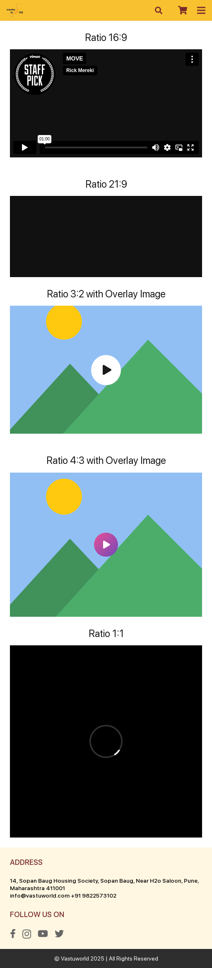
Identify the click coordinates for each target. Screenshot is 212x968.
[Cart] (182, 10)
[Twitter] (59, 933)
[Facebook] (13, 933)
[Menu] (201, 10)
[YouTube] (43, 933)
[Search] (159, 10)
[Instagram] (26, 934)
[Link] (15, 10)
